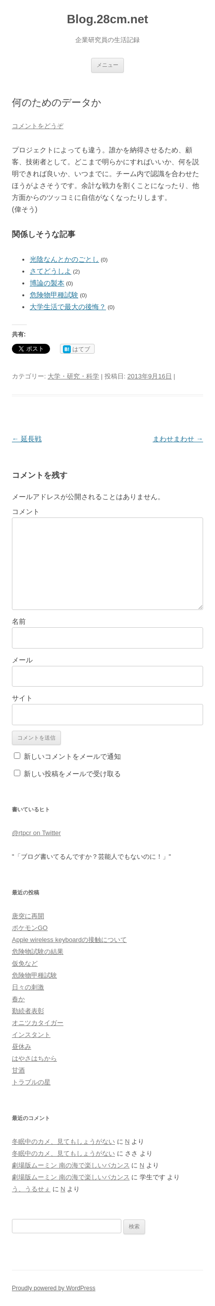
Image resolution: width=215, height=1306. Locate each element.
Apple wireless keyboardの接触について (69, 939)
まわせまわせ (178, 439)
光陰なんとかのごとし (64, 259)
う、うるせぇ (31, 1189)
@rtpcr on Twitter (36, 833)
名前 (19, 621)
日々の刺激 (28, 987)
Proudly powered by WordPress (54, 1288)
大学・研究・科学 (73, 376)
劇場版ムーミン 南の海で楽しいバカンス (71, 1165)
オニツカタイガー (37, 1022)
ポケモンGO (30, 928)
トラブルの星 (31, 1082)
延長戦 (27, 439)
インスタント (31, 1034)
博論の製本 (47, 283)
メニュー (107, 65)
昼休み (21, 1046)
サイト (22, 698)
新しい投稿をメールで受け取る (72, 774)
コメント (26, 511)
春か (18, 999)
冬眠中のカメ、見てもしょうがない (63, 1141)
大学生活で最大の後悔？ (68, 307)
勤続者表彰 (28, 1011)
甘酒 (18, 1070)
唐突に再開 (28, 916)
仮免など (25, 963)
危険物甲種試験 (54, 295)
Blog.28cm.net (107, 19)
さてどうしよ (50, 271)
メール (22, 660)
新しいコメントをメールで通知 (72, 756)
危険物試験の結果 (37, 951)
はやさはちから (34, 1058)
